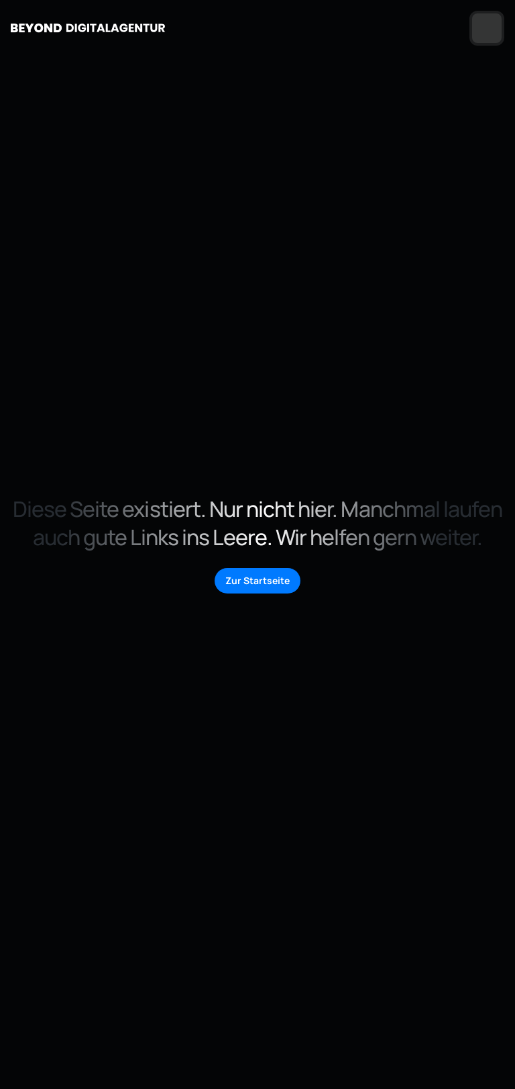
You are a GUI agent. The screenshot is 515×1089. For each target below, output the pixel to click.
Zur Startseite (257, 580)
